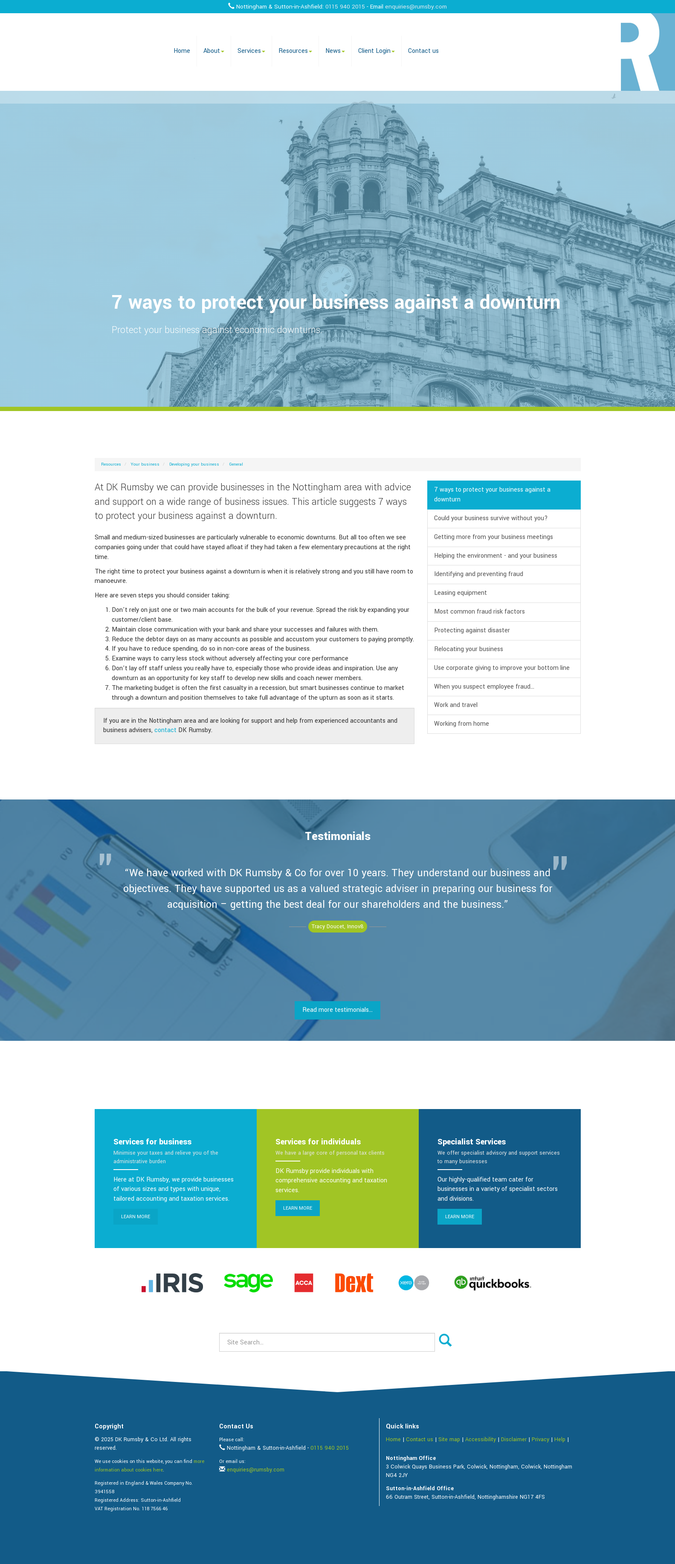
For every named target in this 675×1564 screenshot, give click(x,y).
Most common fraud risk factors (479, 611)
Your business (145, 464)
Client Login (376, 50)
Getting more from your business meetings (493, 537)
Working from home (461, 723)
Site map (449, 1439)
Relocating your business (468, 649)
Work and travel (456, 705)
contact (165, 730)
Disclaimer (514, 1439)
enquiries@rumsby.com (416, 7)
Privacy (540, 1439)
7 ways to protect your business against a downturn (492, 494)
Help (559, 1439)
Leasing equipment (460, 592)
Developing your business (194, 464)
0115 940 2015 (345, 7)
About (213, 50)
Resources (295, 50)
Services (251, 50)
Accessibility (480, 1439)
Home (182, 50)
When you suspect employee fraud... (484, 686)
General (236, 464)
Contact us (423, 50)
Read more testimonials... (337, 1009)
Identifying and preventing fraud (478, 574)
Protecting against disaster (472, 630)
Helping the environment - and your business (495, 555)
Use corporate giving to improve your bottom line (502, 667)
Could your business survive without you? (491, 518)
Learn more (135, 1217)
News (335, 50)
